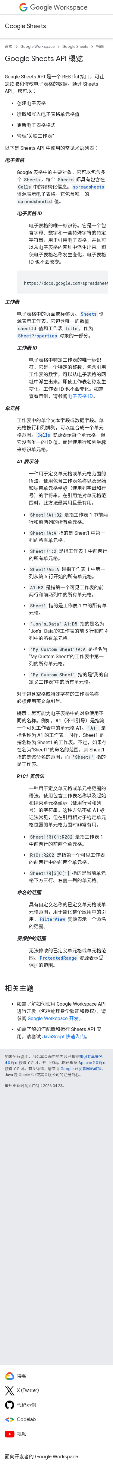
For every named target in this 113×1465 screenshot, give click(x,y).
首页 (9, 46)
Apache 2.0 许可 (92, 1062)
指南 (100, 46)
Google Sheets (25, 26)
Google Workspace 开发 (53, 1018)
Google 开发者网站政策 (81, 1068)
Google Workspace (37, 46)
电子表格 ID (80, 396)
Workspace (59, 7)
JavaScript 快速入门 (63, 1037)
